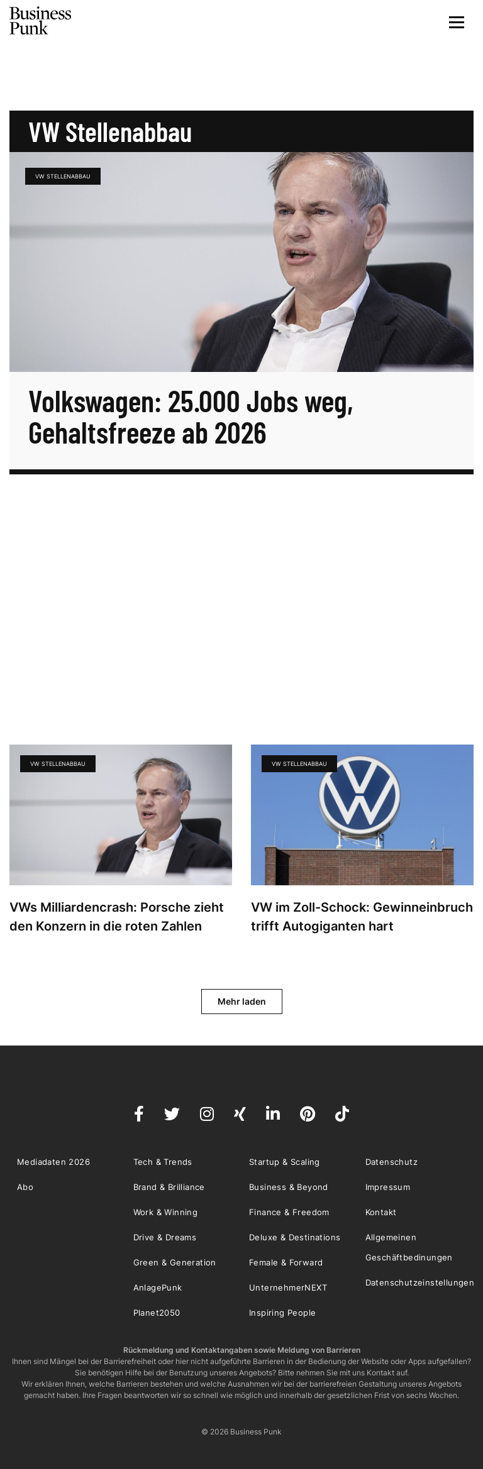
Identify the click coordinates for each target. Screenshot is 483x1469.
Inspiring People (282, 1313)
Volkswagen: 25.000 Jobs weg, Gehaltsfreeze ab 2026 (190, 416)
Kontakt (381, 1212)
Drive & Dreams (165, 1237)
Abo (25, 1187)
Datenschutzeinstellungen (420, 1282)
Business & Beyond (288, 1187)
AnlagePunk (157, 1287)
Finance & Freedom (289, 1212)
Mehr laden (242, 1001)
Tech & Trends (162, 1162)
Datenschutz (391, 1162)
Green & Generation (174, 1262)
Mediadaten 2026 (53, 1162)
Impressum (388, 1187)
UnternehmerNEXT (288, 1287)
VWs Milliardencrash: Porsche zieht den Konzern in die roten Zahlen (116, 917)
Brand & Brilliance (169, 1187)
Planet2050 (156, 1313)
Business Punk (40, 20)
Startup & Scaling (284, 1162)
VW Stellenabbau (63, 176)
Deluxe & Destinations (294, 1237)
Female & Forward (286, 1262)
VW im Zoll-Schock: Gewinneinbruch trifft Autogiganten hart (362, 917)
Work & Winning (165, 1212)
